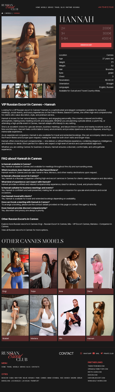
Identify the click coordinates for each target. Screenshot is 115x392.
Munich (67, 378)
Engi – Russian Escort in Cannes (52, 224)
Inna (61, 291)
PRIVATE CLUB (108, 353)
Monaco (31, 378)
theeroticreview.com (96, 366)
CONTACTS (35, 367)
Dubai (11, 378)
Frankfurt (35, 381)
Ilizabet (6, 338)
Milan (25, 378)
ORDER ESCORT (86, 45)
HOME (4, 367)
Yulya (33, 291)
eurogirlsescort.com (96, 378)
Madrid (73, 378)
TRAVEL (9, 367)
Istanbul (55, 378)
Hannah (90, 338)
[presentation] (3, 91)
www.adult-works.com (97, 381)
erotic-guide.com (95, 372)
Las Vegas (26, 381)
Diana (89, 291)
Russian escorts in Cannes (20, 230)
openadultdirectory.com (98, 369)
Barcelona (6, 381)
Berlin (79, 378)
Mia (60, 338)
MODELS (16, 367)
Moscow (5, 378)
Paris (38, 378)
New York (18, 378)
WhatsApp (87, 353)
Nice (61, 378)
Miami (49, 378)
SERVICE (23, 367)
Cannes (43, 378)
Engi (4, 291)
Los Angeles (16, 381)
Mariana (34, 338)
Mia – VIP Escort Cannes (78, 224)
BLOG (28, 367)
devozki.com (92, 375)
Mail (97, 353)
